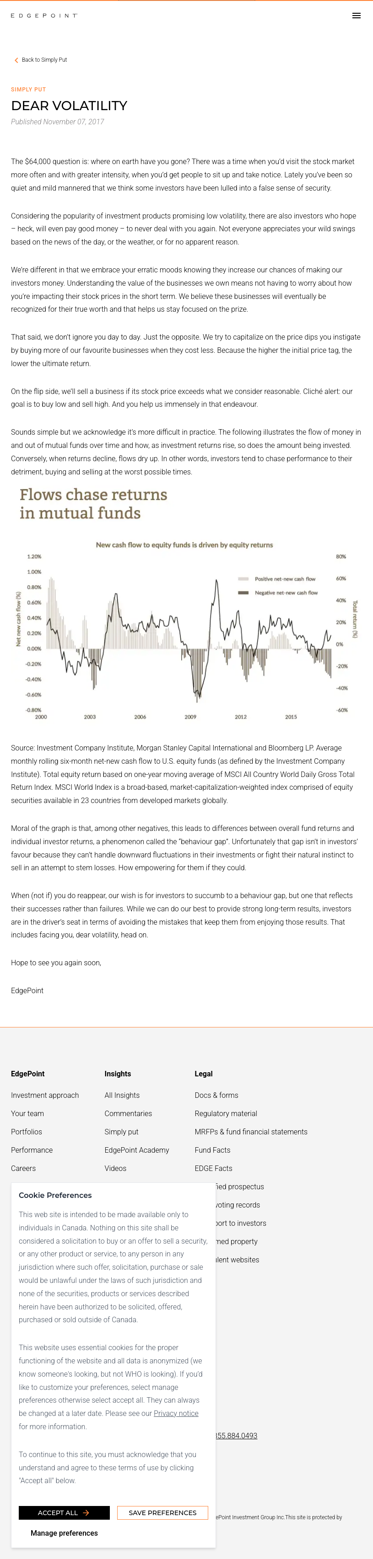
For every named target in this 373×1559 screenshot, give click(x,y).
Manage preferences (64, 1533)
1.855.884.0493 (232, 1435)
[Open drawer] (356, 15)
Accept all (64, 1512)
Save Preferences (162, 1513)
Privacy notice (176, 1413)
